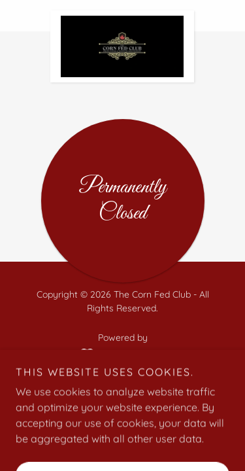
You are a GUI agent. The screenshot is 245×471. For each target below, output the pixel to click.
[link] (122, 15)
